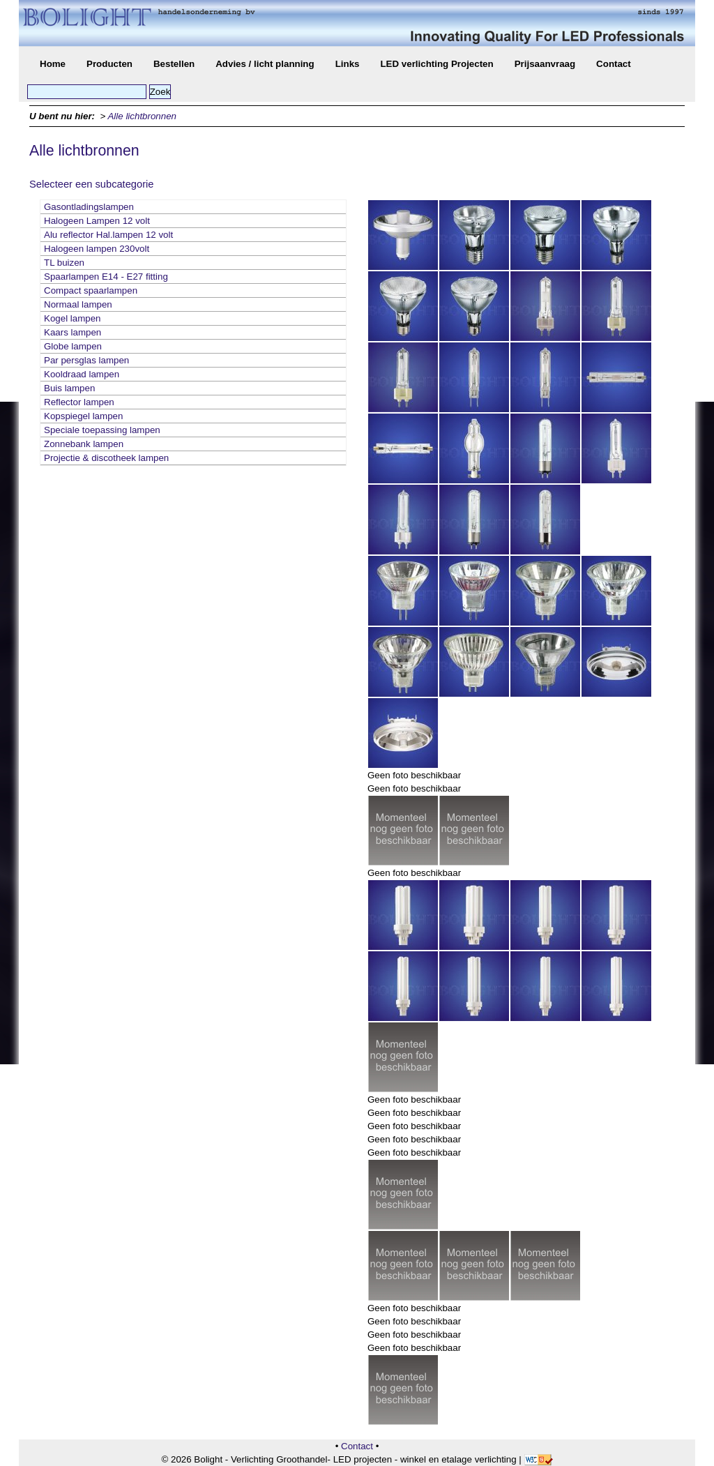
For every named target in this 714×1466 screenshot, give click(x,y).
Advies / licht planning (264, 64)
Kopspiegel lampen (83, 416)
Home (53, 64)
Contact (613, 64)
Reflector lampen (79, 402)
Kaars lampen (72, 332)
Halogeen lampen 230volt (96, 248)
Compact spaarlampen (90, 290)
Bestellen (174, 64)
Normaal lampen (78, 304)
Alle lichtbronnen (141, 116)
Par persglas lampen (86, 360)
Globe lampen (73, 346)
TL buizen (64, 262)
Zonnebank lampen (83, 444)
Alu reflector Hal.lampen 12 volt (108, 234)
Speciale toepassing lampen (102, 430)
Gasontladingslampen (89, 207)
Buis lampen (69, 388)
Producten (109, 64)
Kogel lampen (72, 318)
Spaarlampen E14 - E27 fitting (106, 276)
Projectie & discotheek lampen (106, 458)
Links (347, 64)
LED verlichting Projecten (436, 64)
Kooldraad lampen (81, 374)
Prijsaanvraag (545, 64)
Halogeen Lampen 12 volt (97, 221)
